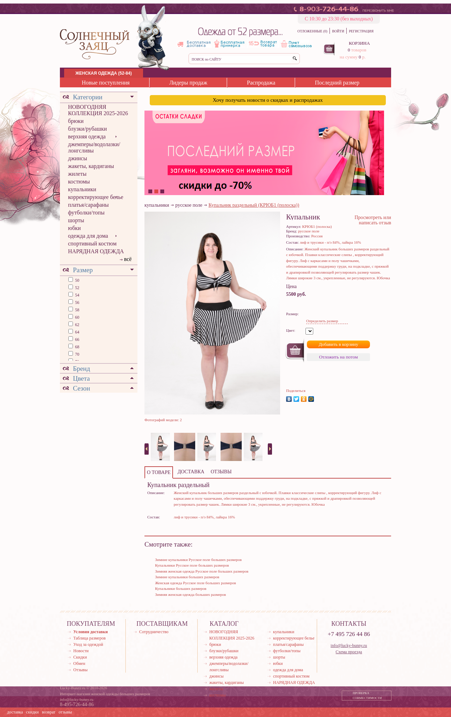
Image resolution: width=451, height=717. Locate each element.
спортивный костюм (92, 244)
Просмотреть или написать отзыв (372, 220)
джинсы (77, 158)
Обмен (79, 663)
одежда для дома (88, 236)
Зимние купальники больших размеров (187, 577)
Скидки (80, 657)
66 (76, 339)
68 (76, 346)
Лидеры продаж (188, 83)
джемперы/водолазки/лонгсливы (94, 147)
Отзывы (80, 669)
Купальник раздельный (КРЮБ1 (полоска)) (254, 205)
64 (76, 332)
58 (76, 309)
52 (76, 287)
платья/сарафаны (88, 205)
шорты (76, 220)
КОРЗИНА (359, 43)
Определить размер (322, 321)
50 (76, 280)
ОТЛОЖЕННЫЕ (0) (312, 31)
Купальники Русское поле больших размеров (192, 565)
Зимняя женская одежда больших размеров (190, 594)
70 (76, 354)
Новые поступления (106, 83)
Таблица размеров (89, 638)
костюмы (79, 182)
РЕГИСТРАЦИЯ (361, 31)
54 (76, 295)
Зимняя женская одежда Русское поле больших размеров (201, 571)
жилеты (77, 174)
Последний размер (337, 83)
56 (76, 302)
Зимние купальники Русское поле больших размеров (198, 559)
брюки (76, 121)
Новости (81, 650)
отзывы (65, 712)
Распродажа (261, 83)
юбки (74, 228)
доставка (15, 712)
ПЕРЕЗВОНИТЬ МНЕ (378, 10)
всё (128, 259)
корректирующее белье (95, 197)
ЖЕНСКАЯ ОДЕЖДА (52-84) (103, 73)
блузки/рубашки (87, 129)
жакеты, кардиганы (91, 166)
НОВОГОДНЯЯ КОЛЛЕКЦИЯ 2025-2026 (98, 110)
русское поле (189, 205)
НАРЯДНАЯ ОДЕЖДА (96, 251)
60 (76, 317)
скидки (32, 712)
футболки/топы (86, 213)
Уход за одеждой (88, 644)
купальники (82, 189)
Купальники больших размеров (180, 588)
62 (76, 324)
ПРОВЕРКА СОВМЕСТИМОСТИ (367, 695)
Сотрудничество (153, 631)
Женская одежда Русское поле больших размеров (195, 583)
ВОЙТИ (338, 31)
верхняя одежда (87, 136)
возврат (48, 712)
